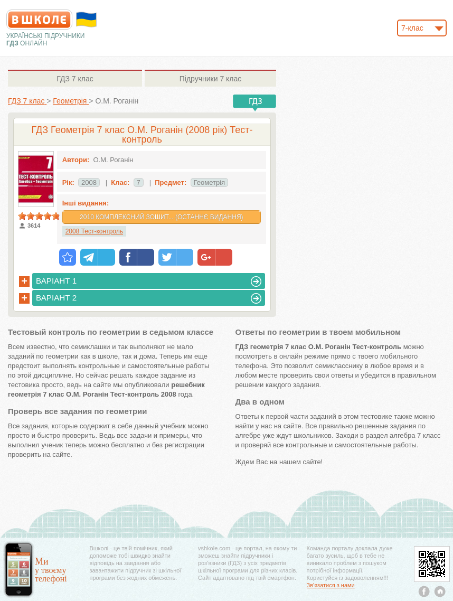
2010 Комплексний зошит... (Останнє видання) (161, 217)
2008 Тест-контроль (94, 231)
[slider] (39, 216)
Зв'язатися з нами (331, 585)
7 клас (74, 78)
